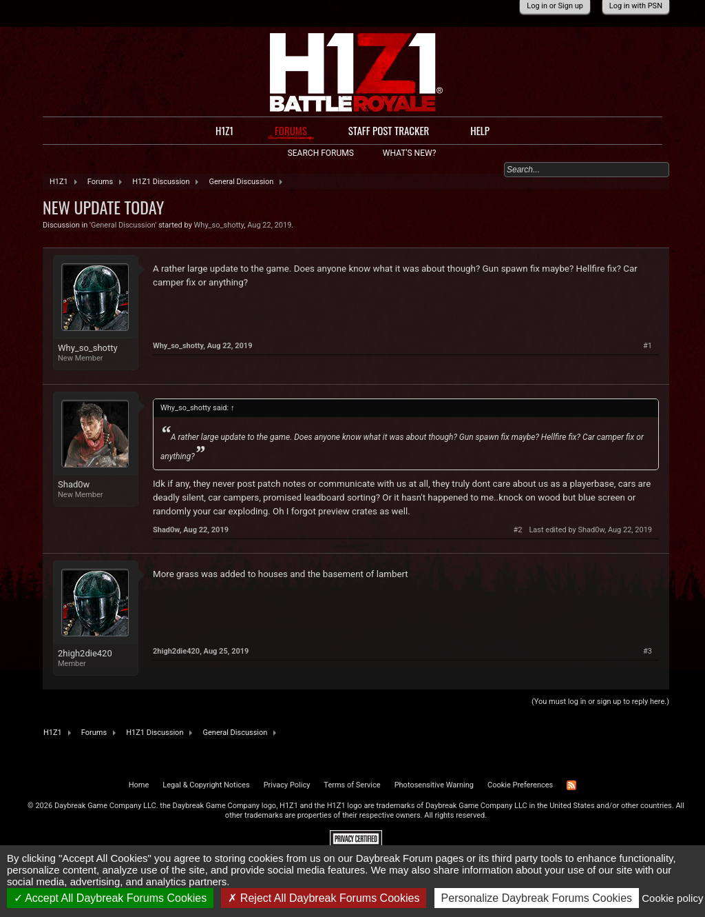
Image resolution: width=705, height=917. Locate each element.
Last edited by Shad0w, (590, 529)
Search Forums (321, 153)
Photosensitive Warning (434, 784)
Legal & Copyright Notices (205, 784)
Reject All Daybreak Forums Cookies (323, 898)
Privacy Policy (287, 784)
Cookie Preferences (520, 784)
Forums (291, 130)
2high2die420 (85, 653)
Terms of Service (352, 784)
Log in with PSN (635, 5)
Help (480, 130)
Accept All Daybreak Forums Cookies (110, 898)
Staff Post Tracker (389, 130)
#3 (647, 651)
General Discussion (123, 225)
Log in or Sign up (555, 5)
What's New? (409, 153)
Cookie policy (672, 898)
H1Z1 (224, 130)
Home (139, 784)
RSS (571, 785)
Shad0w (74, 484)
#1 (647, 345)
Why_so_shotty (219, 225)
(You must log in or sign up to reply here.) (600, 701)
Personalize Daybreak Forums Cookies (536, 898)
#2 (517, 529)
